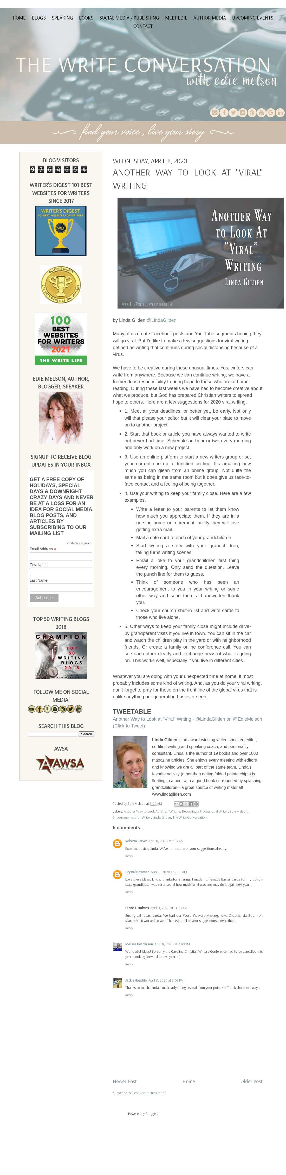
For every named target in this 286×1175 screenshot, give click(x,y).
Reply (129, 855)
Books (86, 18)
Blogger (151, 1113)
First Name (38, 565)
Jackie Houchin (136, 980)
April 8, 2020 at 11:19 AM (168, 908)
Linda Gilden (162, 817)
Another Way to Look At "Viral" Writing (152, 811)
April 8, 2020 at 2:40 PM (172, 944)
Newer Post (125, 1081)
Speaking (62, 18)
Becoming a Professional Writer (205, 811)
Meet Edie (176, 18)
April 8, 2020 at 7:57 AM (166, 841)
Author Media (209, 18)
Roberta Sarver (136, 841)
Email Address (43, 548)
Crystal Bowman (137, 872)
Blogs (39, 18)
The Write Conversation (190, 817)
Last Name (38, 580)
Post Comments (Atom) (149, 1092)
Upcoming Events (252, 18)
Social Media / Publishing (129, 18)
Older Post (251, 1081)
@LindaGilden (161, 320)
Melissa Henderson (139, 944)
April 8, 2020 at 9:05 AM (169, 872)
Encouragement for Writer (132, 817)
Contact (143, 26)
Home (19, 18)
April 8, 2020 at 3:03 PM (166, 980)
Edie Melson (238, 811)
